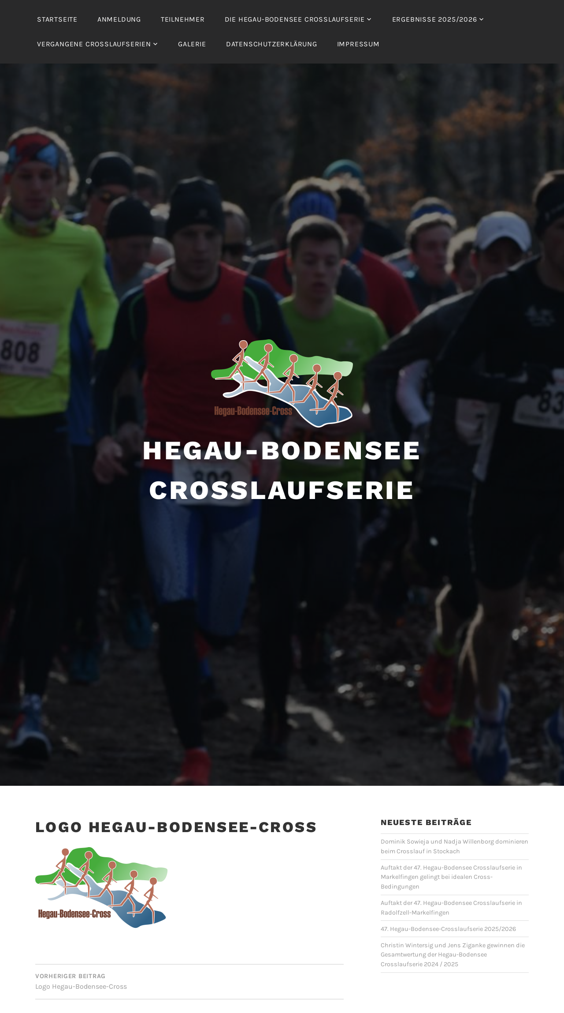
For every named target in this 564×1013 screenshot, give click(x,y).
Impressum (358, 44)
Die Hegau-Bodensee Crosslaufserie (295, 19)
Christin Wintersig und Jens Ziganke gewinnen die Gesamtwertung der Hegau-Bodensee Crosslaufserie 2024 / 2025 (453, 955)
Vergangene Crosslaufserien (94, 44)
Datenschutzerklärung (271, 44)
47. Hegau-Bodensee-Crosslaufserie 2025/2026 (448, 929)
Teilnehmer (183, 19)
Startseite (57, 19)
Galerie (192, 44)
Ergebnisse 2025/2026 (434, 19)
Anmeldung (119, 19)
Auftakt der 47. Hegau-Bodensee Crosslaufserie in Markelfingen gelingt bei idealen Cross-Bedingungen (451, 877)
